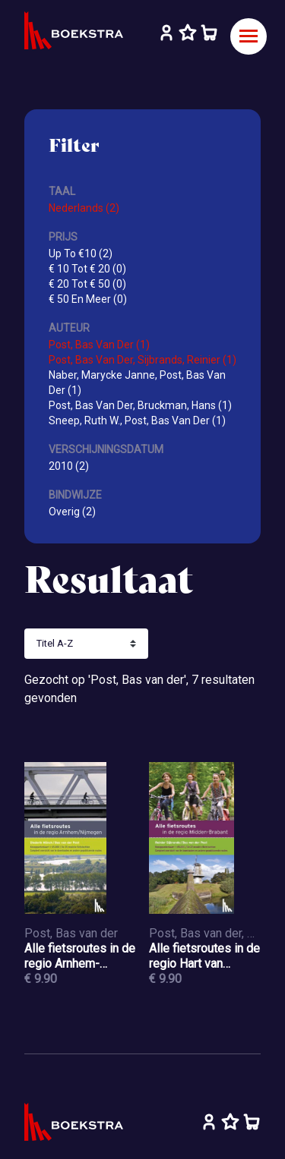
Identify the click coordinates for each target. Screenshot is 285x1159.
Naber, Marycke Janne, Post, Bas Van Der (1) (137, 382)
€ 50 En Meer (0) (88, 299)
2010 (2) (69, 466)
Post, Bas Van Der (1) (99, 345)
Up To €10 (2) (80, 253)
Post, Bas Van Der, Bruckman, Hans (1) (140, 405)
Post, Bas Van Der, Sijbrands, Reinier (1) (142, 360)
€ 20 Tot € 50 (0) (87, 284)
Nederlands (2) (84, 208)
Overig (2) (72, 511)
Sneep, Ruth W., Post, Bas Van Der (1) (137, 420)
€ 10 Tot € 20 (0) (87, 269)
